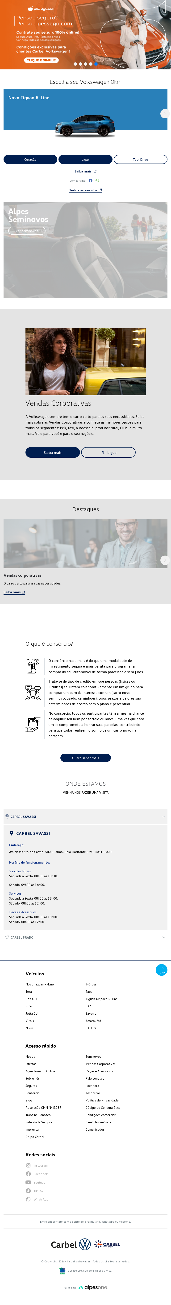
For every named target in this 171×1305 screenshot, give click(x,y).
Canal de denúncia (98, 1122)
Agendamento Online (40, 1071)
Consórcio (32, 1093)
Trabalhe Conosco (38, 1115)
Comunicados (95, 1129)
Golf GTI (31, 999)
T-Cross (91, 984)
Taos (89, 991)
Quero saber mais (85, 758)
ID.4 (89, 1006)
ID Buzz (91, 1028)
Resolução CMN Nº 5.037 (43, 1107)
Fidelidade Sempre (38, 1122)
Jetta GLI (31, 1013)
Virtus (29, 1021)
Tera (28, 991)
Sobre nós (32, 1078)
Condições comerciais (101, 1115)
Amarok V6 (93, 1021)
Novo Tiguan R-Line (39, 984)
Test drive (93, 1093)
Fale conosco (95, 1078)
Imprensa (32, 1129)
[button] (75, 64)
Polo (28, 1006)
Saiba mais (83, 171)
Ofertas (30, 1064)
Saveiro (91, 1013)
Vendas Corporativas (101, 1064)
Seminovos (93, 1056)
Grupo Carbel (34, 1137)
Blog (28, 1100)
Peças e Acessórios (99, 1071)
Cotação (30, 159)
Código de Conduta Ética (103, 1107)
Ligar (85, 159)
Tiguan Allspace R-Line (102, 999)
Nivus (29, 1028)
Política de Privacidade (102, 1100)
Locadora (92, 1086)
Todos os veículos (85, 190)
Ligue (108, 452)
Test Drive (140, 159)
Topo (161, 969)
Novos (30, 1056)
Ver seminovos (27, 231)
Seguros (31, 1086)
